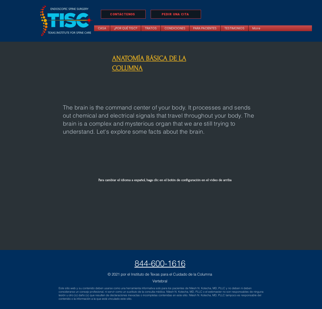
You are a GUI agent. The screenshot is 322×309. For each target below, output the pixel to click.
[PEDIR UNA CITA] (176, 14)
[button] (150, 28)
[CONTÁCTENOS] (123, 14)
